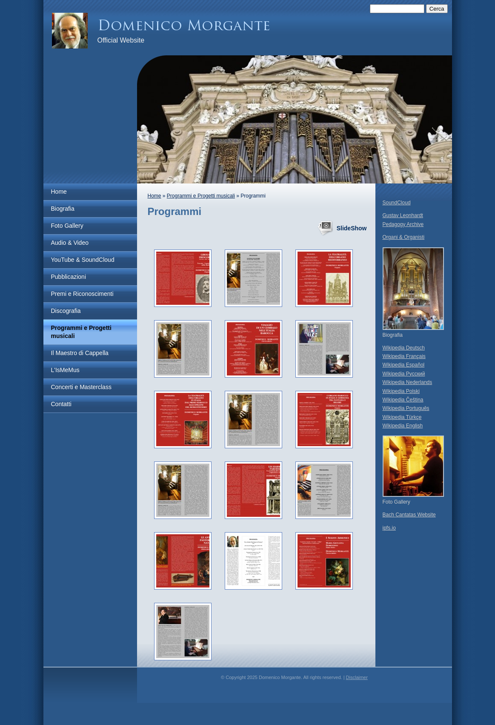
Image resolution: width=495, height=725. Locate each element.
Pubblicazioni (68, 276)
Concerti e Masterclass (81, 387)
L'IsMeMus (65, 370)
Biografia (62, 208)
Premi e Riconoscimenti (82, 293)
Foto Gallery (67, 225)
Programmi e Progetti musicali (81, 331)
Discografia (66, 310)
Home (59, 191)
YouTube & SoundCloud (82, 259)
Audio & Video (70, 242)
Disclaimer (357, 677)
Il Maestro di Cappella (80, 353)
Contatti (61, 404)
